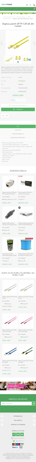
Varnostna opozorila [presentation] (18, 137)
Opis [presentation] (17, 126)
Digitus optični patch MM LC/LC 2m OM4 (9, 330)
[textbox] (16, 9)
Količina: (13, 100)
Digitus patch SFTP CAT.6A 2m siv (25, 297)
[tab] (18, 126)
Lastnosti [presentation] (18, 130)
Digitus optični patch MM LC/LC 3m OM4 (25, 330)
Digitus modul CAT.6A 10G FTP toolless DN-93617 (9, 193)
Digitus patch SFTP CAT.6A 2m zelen (25, 361)
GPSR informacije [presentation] (18, 134)
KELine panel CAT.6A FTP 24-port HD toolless (25, 193)
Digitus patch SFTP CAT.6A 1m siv (9, 297)
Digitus (20, 77)
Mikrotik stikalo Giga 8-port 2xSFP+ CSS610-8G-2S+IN (26, 224)
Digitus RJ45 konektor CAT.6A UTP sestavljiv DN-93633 (9, 225)
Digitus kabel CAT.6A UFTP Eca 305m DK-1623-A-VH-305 (25, 255)
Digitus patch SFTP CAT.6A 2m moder (9, 361)
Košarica (34, 4)
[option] (8, 59)
